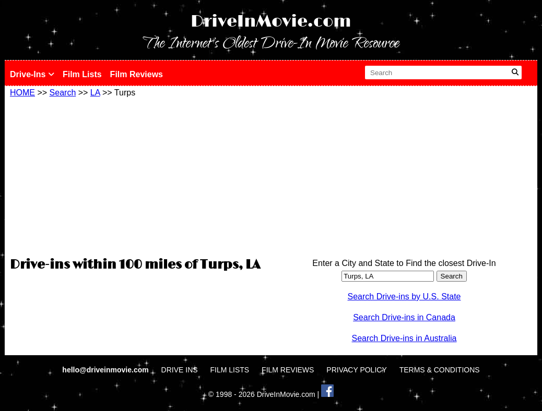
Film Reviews (136, 74)
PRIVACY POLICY (356, 370)
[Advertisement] (138, 176)
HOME (22, 92)
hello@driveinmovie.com (106, 370)
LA (95, 92)
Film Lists (82, 74)
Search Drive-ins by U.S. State (404, 296)
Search (63, 92)
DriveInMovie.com (271, 21)
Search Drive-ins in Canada (404, 317)
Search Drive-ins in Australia (404, 338)
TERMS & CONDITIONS (439, 370)
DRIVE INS (179, 370)
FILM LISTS (230, 370)
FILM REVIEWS (288, 370)
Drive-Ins (32, 74)
